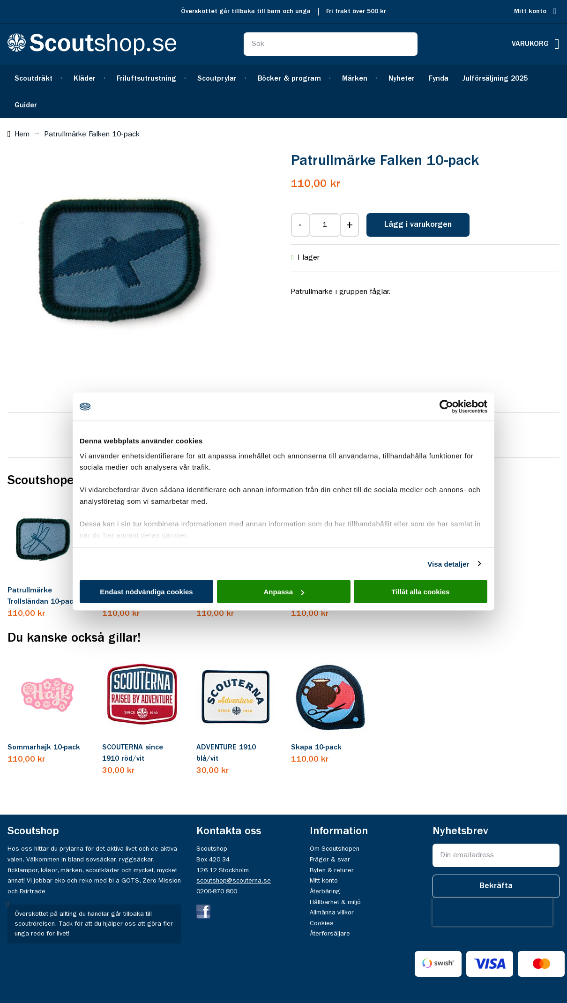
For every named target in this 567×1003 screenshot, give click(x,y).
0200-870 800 (216, 891)
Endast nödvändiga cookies (146, 592)
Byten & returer (332, 870)
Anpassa (283, 592)
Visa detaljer (448, 564)
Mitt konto (530, 11)
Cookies (322, 923)
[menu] (283, 91)
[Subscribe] (496, 886)
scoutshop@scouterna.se (233, 880)
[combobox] (331, 44)
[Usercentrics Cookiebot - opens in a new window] (446, 407)
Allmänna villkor (332, 912)
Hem (22, 134)
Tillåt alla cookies (421, 592)
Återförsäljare (330, 933)
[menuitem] (37, 78)
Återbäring (325, 891)
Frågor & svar (330, 859)
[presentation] (492, 912)
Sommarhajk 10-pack (43, 747)
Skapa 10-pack (316, 747)
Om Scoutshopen (334, 849)
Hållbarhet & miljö (335, 902)
